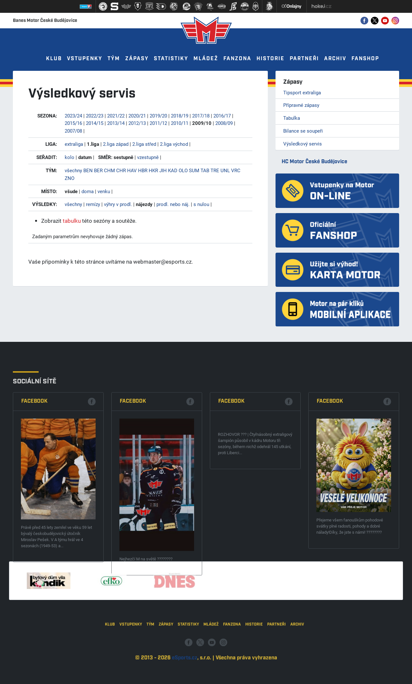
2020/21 (137, 115)
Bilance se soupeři (303, 130)
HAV (132, 170)
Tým (114, 58)
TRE (215, 170)
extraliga (74, 144)
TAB (205, 170)
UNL (225, 170)
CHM (109, 170)
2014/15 (94, 123)
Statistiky (171, 58)
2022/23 (94, 115)
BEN (88, 170)
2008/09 (224, 123)
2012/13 (137, 123)
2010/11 (179, 123)
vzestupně (148, 157)
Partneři (304, 58)
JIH (163, 170)
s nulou (201, 204)
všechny (73, 170)
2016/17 (222, 115)
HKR (153, 170)
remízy (93, 204)
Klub (54, 58)
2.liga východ (174, 144)
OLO (183, 170)
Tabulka (291, 118)
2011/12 (158, 123)
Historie (271, 58)
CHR (121, 170)
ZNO (69, 178)
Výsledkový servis (302, 143)
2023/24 (73, 115)
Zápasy (137, 58)
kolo (69, 157)
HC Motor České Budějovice (314, 161)
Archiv (335, 58)
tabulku (72, 220)
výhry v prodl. (118, 204)
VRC (235, 170)
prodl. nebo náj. (173, 204)
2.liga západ (115, 144)
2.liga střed (144, 144)
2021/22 (116, 115)
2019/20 (158, 115)
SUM (194, 170)
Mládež (205, 58)
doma (87, 191)
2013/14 (116, 123)
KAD (172, 170)
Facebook (34, 505)
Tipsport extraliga (302, 92)
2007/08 (73, 130)
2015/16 (73, 123)
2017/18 (201, 115)
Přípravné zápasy (301, 105)
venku (104, 191)
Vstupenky (84, 58)
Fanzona (237, 58)
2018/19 (179, 115)
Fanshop (365, 58)
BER (98, 170)
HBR (142, 170)
